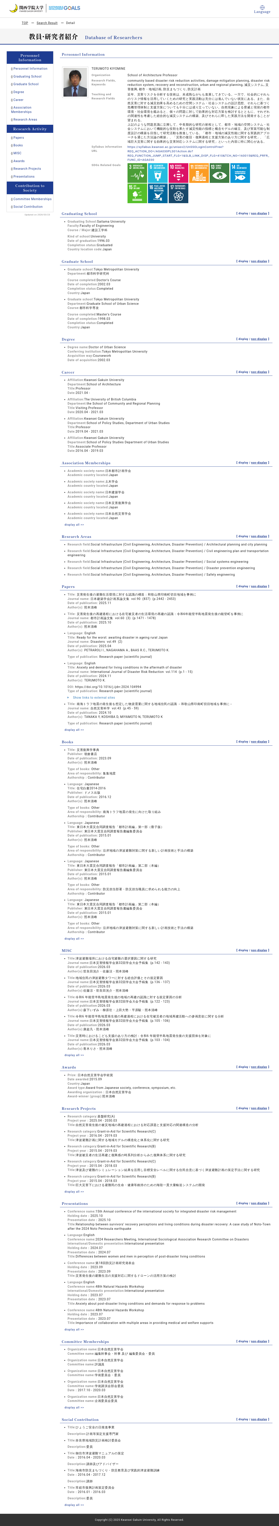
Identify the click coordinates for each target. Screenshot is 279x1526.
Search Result (47, 23)
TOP (25, 23)
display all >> (75, 524)
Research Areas (25, 119)
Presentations (24, 176)
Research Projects (27, 168)
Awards (19, 161)
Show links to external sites (91, 697)
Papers (19, 137)
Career (19, 100)
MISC (18, 153)
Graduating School (28, 76)
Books (18, 145)
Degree (19, 92)
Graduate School (26, 84)
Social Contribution (28, 206)
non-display (259, 213)
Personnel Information (31, 68)
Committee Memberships (33, 199)
